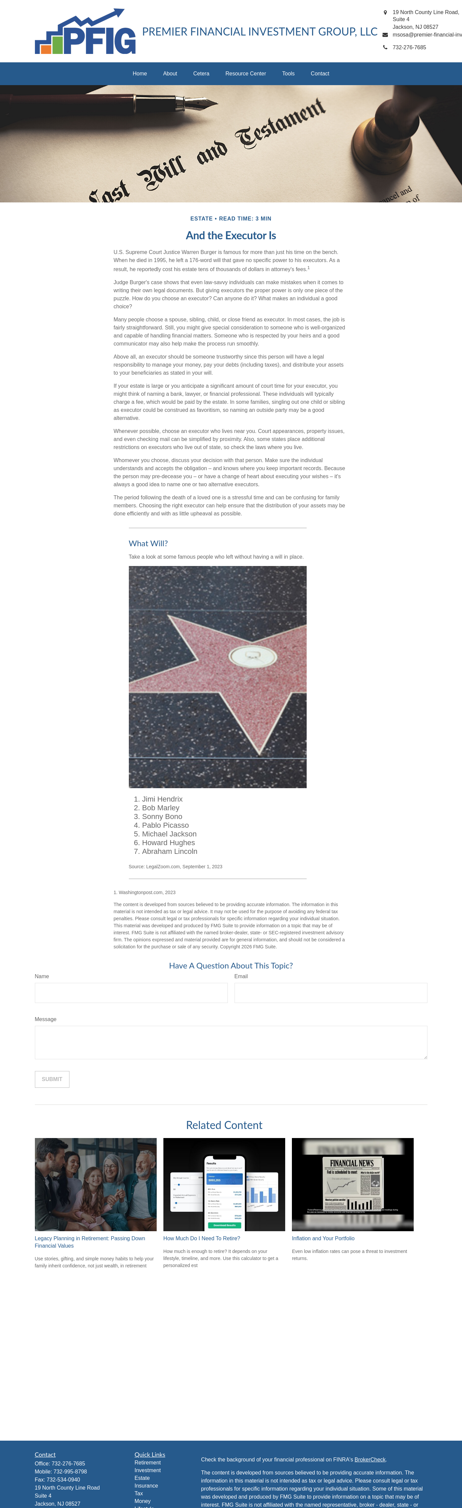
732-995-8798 (70, 1471)
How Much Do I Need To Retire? (201, 1238)
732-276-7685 (68, 1463)
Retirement (148, 1462)
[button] (140, 73)
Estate (142, 1478)
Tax (139, 1493)
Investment (148, 1470)
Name (42, 976)
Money (143, 1501)
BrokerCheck (370, 1459)
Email (241, 976)
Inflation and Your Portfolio (323, 1238)
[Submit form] (52, 1079)
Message (46, 1019)
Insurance (146, 1486)
